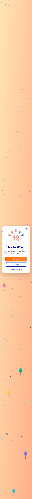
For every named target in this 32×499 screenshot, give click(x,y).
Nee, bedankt (16, 264)
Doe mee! (16, 259)
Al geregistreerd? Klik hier (16, 269)
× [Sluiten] (26, 229)
